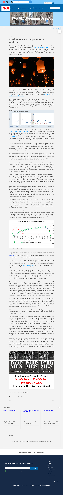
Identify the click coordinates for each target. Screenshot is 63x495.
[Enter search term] (20, 2)
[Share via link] (18, 396)
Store (49, 474)
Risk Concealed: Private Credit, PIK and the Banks (31, 422)
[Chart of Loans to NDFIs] (11, 415)
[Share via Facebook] (9, 396)
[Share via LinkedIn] (15, 396)
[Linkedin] (9, 2)
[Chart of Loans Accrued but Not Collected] (31, 415)
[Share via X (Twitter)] (12, 396)
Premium (50, 467)
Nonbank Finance (13, 392)
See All (58, 407)
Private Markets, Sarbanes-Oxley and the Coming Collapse (51, 422)
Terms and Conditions (54, 482)
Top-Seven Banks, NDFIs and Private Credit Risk (10, 422)
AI (9, 27)
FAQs (49, 465)
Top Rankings (51, 469)
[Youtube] (12, 2)
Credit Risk (33, 27)
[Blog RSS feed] (4, 2)
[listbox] (48, 3)
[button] (53, 3)
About (49, 463)
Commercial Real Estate (23, 27)
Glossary (50, 478)
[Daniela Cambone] (51, 415)
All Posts (4, 27)
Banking (14, 27)
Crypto (39, 27)
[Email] (17, 468)
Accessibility (51, 476)
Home (49, 461)
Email (6, 465)
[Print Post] (21, 396)
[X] (7, 2)
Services (50, 472)
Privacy (50, 480)
